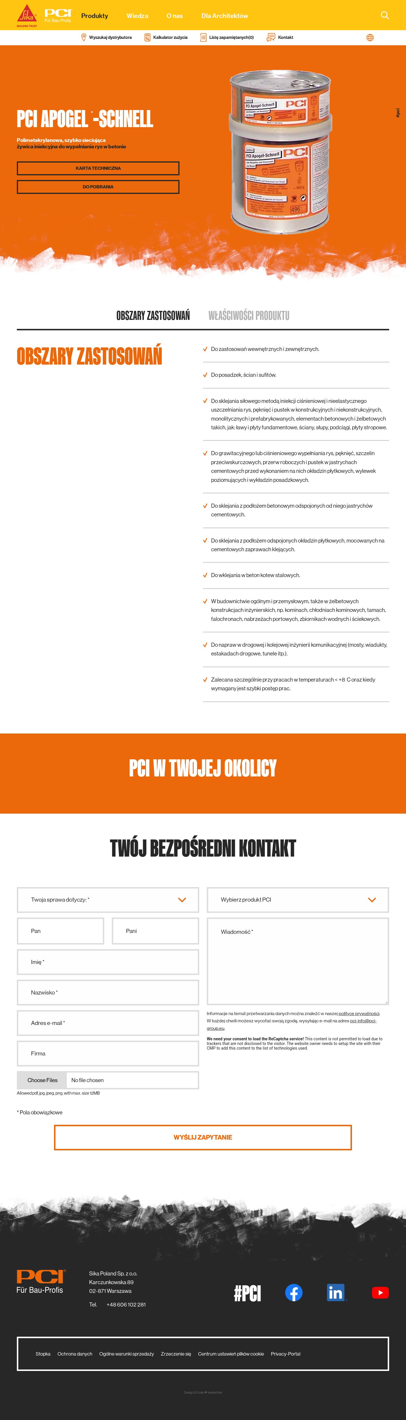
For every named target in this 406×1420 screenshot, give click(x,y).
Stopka (43, 1354)
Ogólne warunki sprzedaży (126, 1354)
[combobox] (381, 15)
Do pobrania (98, 187)
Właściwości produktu (249, 315)
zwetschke (215, 1392)
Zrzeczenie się (176, 1354)
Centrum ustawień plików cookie (231, 1354)
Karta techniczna (98, 168)
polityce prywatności (359, 1013)
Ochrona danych (75, 1354)
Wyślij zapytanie (203, 1137)
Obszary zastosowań (153, 315)
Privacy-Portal (285, 1354)
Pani (131, 931)
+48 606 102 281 (126, 1305)
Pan (36, 931)
